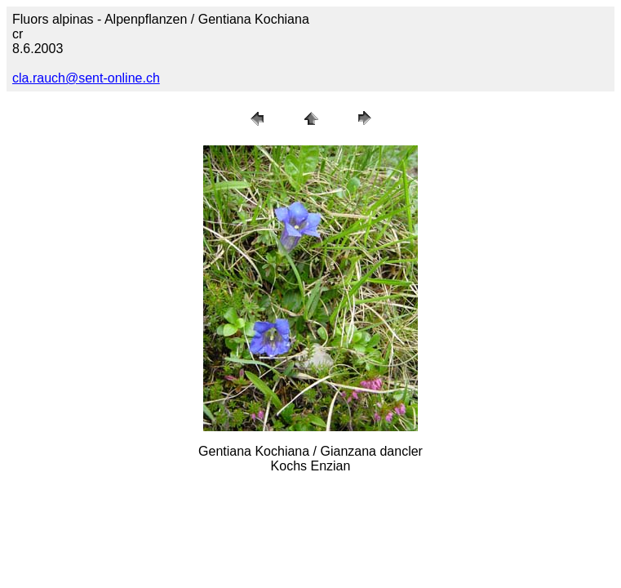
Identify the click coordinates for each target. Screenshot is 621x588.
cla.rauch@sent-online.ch (86, 78)
